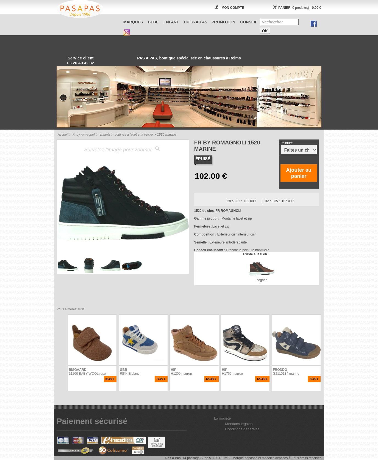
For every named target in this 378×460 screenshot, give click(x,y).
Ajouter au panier (298, 173)
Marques (133, 22)
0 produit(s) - (296, 8)
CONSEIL (248, 22)
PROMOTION (223, 22)
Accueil (63, 134)
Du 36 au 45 (195, 22)
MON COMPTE (232, 8)
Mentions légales (238, 424)
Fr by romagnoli (84, 134)
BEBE (153, 22)
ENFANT (171, 22)
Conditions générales (242, 429)
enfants (104, 134)
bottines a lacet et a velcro (134, 134)
